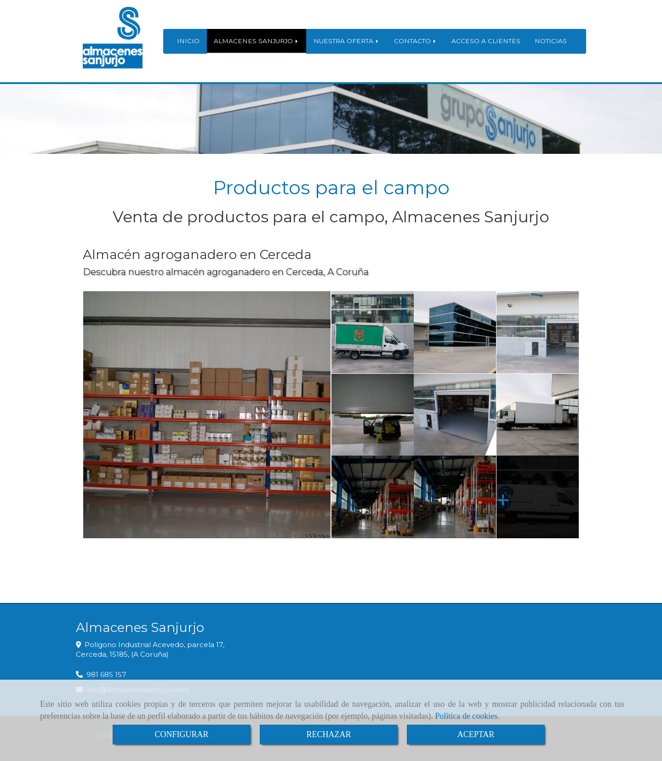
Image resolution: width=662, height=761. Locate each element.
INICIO (188, 41)
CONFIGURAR (181, 734)
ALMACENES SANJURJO (256, 41)
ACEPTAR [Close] (476, 734)
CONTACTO (415, 41)
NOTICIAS (551, 41)
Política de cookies (466, 716)
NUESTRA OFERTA (347, 41)
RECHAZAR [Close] (328, 734)
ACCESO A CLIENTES (485, 41)
